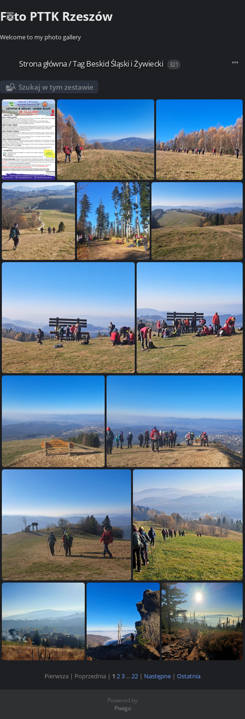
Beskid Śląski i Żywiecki (124, 63)
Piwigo (122, 708)
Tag (79, 63)
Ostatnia (189, 676)
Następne (157, 676)
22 (135, 676)
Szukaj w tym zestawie (56, 87)
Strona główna (43, 63)
